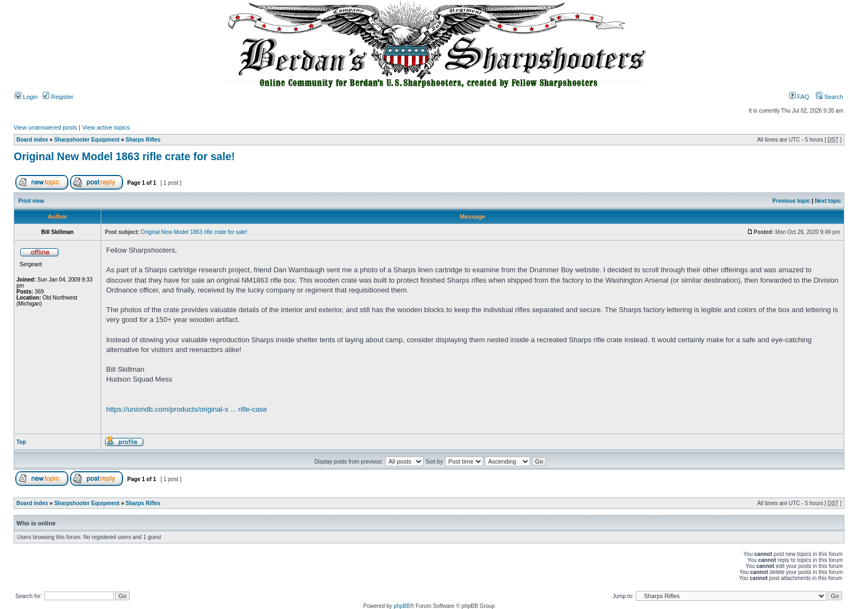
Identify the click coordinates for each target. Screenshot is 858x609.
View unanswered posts (45, 127)
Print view (31, 201)
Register (58, 96)
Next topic (828, 201)
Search (829, 96)
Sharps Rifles (143, 140)
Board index (32, 140)
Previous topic (791, 201)
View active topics (106, 127)
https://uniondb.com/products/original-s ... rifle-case (186, 409)
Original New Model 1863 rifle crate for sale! (124, 156)
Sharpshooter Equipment (86, 140)
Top (21, 442)
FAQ (799, 96)
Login (26, 96)
